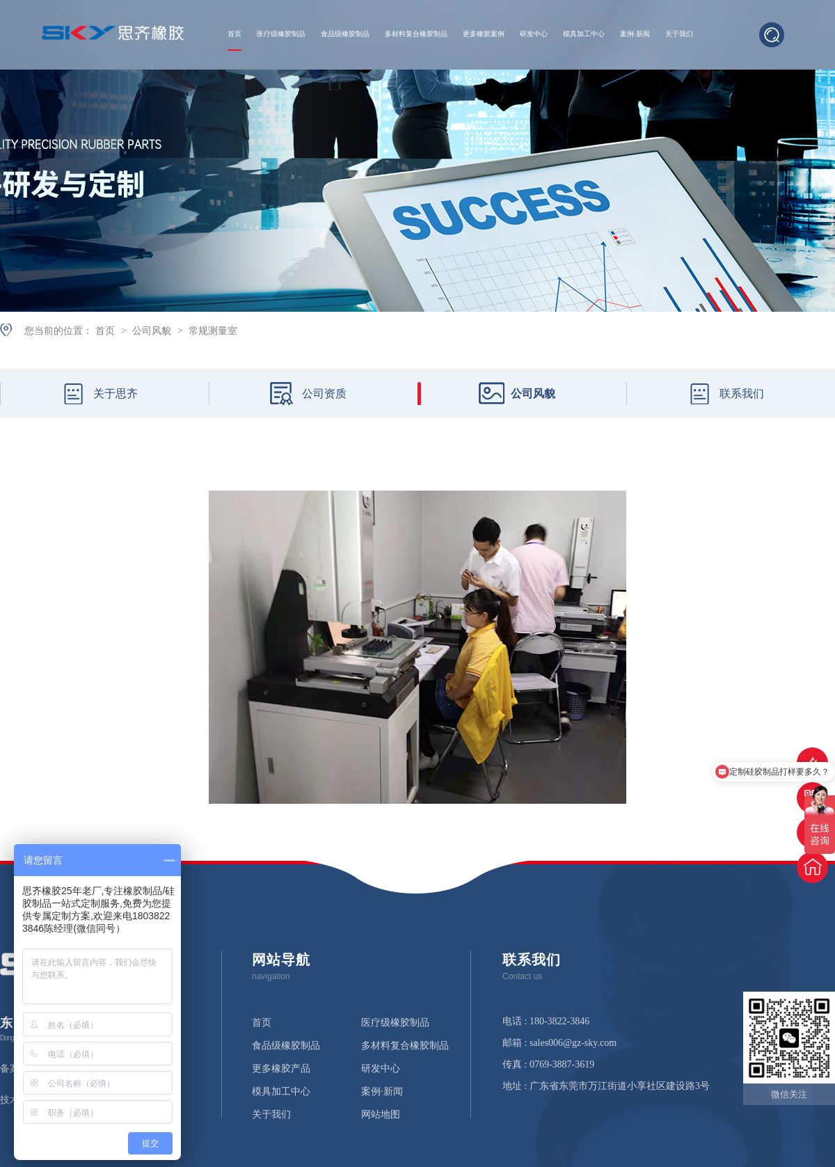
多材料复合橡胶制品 (416, 34)
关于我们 (679, 34)
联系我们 (741, 393)
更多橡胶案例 (483, 34)
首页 (234, 34)
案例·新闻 (635, 34)
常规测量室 (213, 330)
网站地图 (380, 1115)
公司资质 (324, 393)
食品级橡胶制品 (345, 34)
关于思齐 (115, 393)
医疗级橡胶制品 (281, 34)
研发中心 (534, 34)
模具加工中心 (584, 34)
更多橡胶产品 (281, 1069)
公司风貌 (153, 330)
